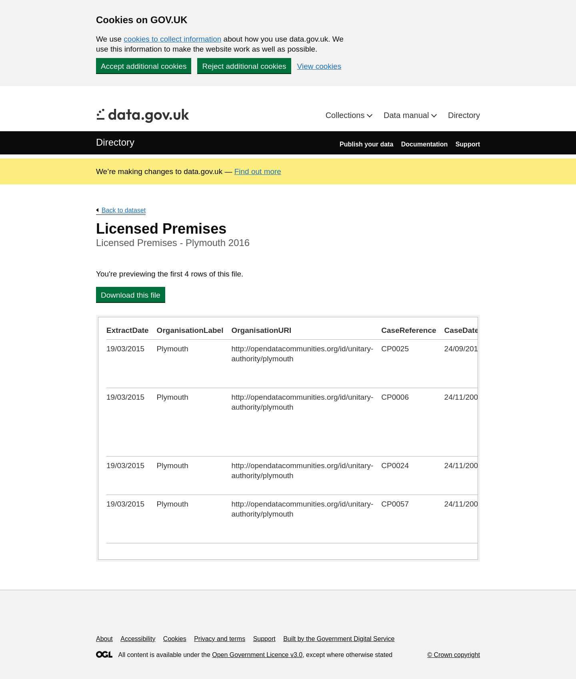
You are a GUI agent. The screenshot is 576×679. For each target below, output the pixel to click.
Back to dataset (124, 210)
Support (468, 144)
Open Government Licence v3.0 (257, 654)
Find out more (257, 171)
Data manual (407, 115)
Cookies (174, 638)
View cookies (319, 66)
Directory (464, 115)
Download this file (130, 295)
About (104, 638)
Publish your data (366, 144)
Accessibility (137, 638)
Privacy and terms (219, 638)
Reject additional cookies (244, 66)
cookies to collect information (172, 39)
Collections (346, 115)
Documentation (424, 144)
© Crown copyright (453, 654)
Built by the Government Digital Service (338, 638)
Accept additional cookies (143, 66)
